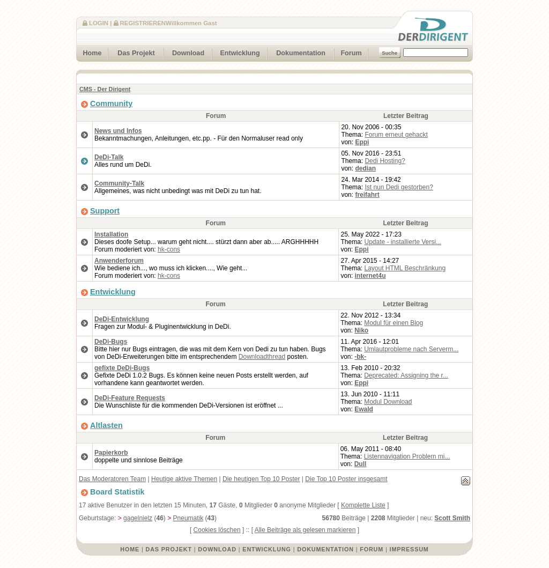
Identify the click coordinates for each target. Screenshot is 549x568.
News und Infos (118, 131)
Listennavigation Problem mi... (407, 456)
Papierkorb (111, 452)
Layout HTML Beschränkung (405, 268)
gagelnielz (137, 518)
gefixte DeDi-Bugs (122, 368)
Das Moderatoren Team (112, 479)
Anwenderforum (119, 260)
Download (184, 52)
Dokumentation (296, 52)
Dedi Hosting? (385, 161)
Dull (360, 464)
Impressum (409, 549)
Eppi (362, 142)
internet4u (370, 275)
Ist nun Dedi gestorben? (399, 187)
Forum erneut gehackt (396, 134)
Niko (361, 330)
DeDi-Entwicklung (121, 319)
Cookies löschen (217, 530)
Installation (111, 234)
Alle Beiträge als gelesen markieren (305, 530)
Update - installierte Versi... (403, 242)
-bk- (360, 356)
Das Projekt (131, 52)
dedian (365, 168)
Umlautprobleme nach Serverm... (411, 349)
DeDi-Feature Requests (129, 398)
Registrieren (143, 23)
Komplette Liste (363, 505)
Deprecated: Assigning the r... (406, 375)
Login (98, 23)
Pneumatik (188, 518)
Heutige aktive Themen (184, 479)
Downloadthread (262, 356)
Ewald (363, 409)
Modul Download (388, 401)
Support (105, 210)
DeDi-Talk (108, 157)
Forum (348, 52)
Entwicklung (236, 52)
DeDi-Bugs (110, 341)
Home (89, 52)
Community (111, 103)
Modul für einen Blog (393, 323)
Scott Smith (452, 518)
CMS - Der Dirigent (104, 89)
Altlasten (106, 425)
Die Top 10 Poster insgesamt (346, 479)
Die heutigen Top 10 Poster (261, 479)
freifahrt (367, 194)
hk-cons (169, 249)
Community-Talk (119, 183)
